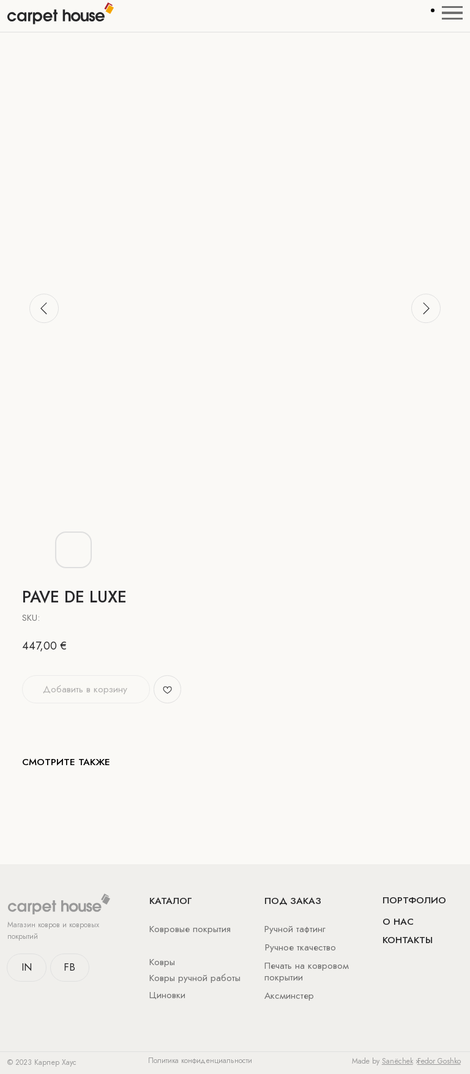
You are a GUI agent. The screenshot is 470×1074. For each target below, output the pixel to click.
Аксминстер (289, 995)
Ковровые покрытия (190, 929)
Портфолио (414, 900)
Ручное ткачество (300, 947)
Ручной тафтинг (295, 929)
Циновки (167, 995)
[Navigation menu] (452, 13)
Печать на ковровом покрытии (306, 971)
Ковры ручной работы (195, 978)
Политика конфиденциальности (200, 1060)
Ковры (162, 962)
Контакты (407, 940)
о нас (398, 921)
